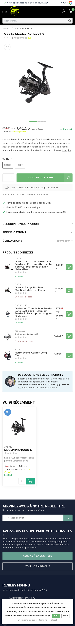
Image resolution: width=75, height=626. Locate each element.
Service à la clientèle (37, 555)
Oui (56, 615)
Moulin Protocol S (23, 28)
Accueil (6, 28)
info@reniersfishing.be (31, 384)
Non (65, 615)
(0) (29, 37)
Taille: (7, 159)
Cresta (6, 38)
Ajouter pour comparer (13, 194)
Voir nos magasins (37, 566)
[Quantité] (22, 481)
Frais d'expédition (18, 131)
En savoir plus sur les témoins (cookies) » (38, 619)
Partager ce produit (37, 194)
